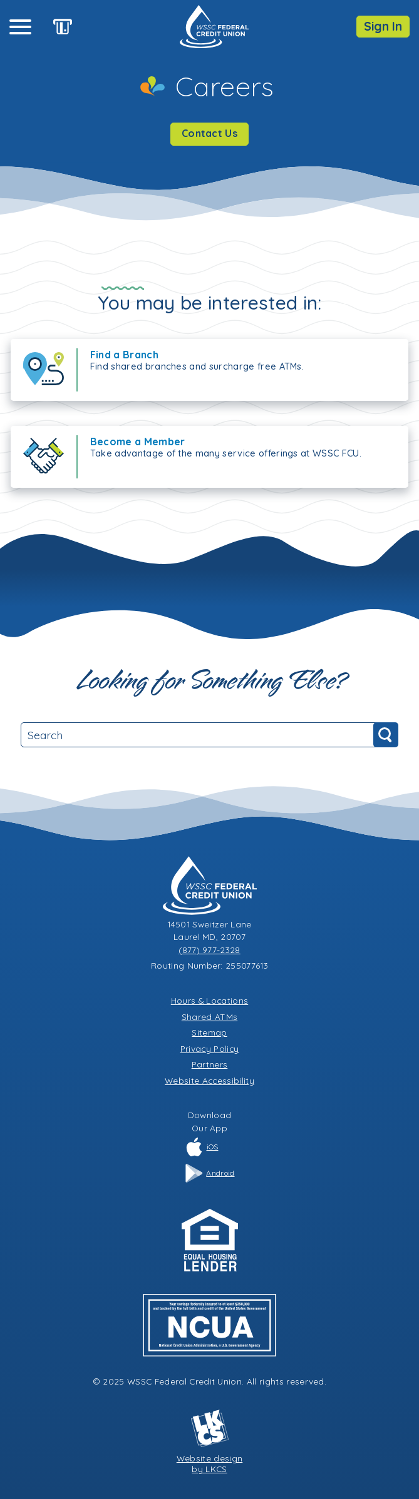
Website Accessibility (209, 1080)
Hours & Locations (209, 1000)
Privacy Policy (209, 1048)
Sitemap (209, 1032)
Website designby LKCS (209, 1441)
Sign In (383, 26)
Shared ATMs (210, 1016)
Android (210, 1173)
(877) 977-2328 (209, 949)
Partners (210, 1064)
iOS (202, 1147)
